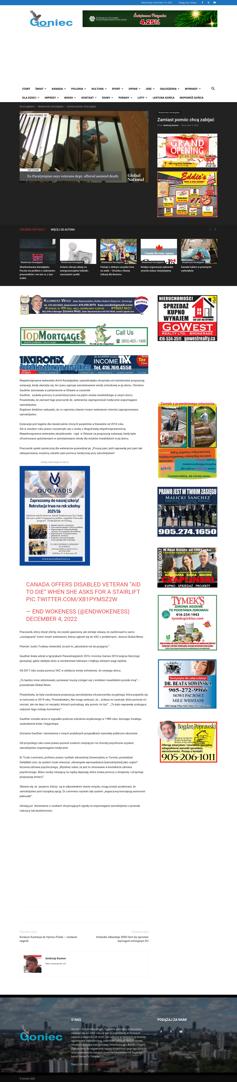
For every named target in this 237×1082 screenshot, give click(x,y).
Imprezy (52, 97)
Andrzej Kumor (170, 125)
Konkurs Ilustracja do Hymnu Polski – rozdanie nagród (48, 939)
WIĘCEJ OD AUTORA (63, 229)
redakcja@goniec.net (102, 1064)
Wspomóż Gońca (191, 97)
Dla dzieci (30, 97)
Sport (117, 88)
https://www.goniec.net (55, 963)
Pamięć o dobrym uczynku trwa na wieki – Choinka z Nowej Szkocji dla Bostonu (117, 271)
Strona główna (27, 106)
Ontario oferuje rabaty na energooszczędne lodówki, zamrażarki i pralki (74, 271)
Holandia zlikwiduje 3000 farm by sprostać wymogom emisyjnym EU (122, 939)
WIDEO (70, 97)
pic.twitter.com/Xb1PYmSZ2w (71, 599)
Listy (142, 97)
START (26, 88)
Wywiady (193, 88)
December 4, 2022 (51, 618)
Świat (40, 88)
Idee (150, 88)
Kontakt (89, 97)
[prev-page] (210, 229)
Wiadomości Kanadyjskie (51, 106)
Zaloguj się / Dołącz (187, 2)
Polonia (78, 88)
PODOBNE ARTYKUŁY (32, 229)
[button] (212, 89)
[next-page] (215, 229)
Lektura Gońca (164, 97)
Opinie (135, 88)
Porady (125, 97)
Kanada (59, 88)
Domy (107, 97)
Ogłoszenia (170, 88)
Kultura (98, 88)
